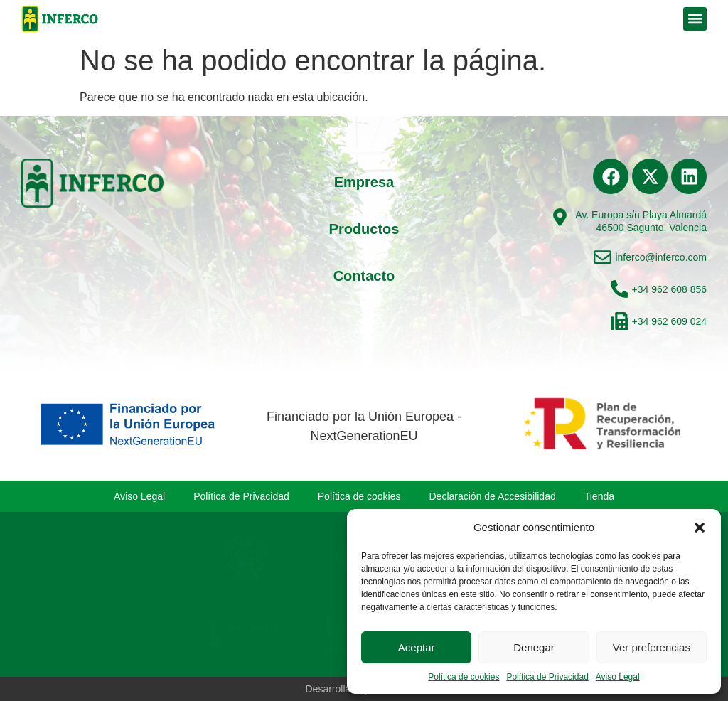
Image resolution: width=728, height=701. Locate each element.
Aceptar (416, 647)
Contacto (364, 276)
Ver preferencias (651, 647)
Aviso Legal (618, 677)
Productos (364, 229)
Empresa (364, 182)
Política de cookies (463, 677)
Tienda (599, 496)
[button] (699, 527)
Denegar (534, 647)
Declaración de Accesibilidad (492, 496)
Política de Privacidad (547, 677)
